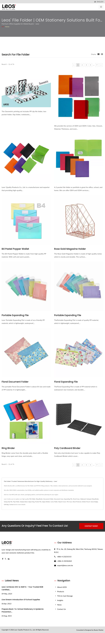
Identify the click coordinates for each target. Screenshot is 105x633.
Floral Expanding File (66, 381)
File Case (69, 502)
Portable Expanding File (15, 315)
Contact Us (12, 504)
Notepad (89, 499)
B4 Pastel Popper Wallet (15, 248)
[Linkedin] (8, 558)
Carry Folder (54, 502)
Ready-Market (98, 630)
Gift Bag (6, 504)
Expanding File (68, 499)
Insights (60, 600)
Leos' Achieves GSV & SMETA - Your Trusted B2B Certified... (22, 588)
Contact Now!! (91, 526)
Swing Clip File (8, 502)
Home (7, 27)
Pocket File (38, 502)
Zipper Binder (46, 502)
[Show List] (102, 54)
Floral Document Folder (15, 381)
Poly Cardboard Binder (67, 448)
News (59, 604)
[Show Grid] (98, 54)
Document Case (58, 499)
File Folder (32, 499)
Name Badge (94, 502)
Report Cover (62, 502)
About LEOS (62, 587)
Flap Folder (16, 502)
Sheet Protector (77, 502)
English (100, 2)
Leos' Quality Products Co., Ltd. (24, 629)
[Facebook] (2, 558)
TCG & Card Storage (65, 595)
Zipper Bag (31, 502)
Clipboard (83, 499)
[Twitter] (5, 558)
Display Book (24, 502)
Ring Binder (8, 448)
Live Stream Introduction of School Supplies (21, 599)
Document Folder (48, 499)
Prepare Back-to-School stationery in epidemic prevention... (23, 610)
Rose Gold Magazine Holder (70, 248)
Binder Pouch (86, 502)
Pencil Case (76, 499)
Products (60, 591)
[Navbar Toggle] (101, 7)
